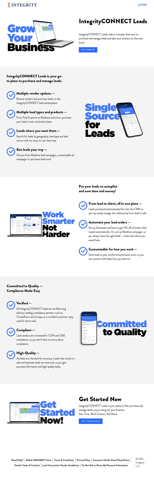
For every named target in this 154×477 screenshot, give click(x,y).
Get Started (88, 49)
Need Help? (17, 460)
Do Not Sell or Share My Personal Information (105, 465)
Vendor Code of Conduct (27, 465)
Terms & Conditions (64, 460)
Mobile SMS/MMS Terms (38, 460)
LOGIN (142, 5)
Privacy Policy (83, 460)
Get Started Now (90, 421)
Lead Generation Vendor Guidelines (60, 465)
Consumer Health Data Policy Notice (111, 460)
